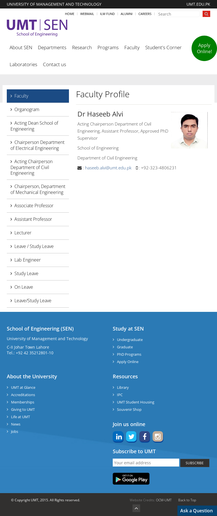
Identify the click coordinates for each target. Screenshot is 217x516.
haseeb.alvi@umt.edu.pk (108, 167)
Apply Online (127, 361)
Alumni (127, 14)
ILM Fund (107, 14)
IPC (120, 394)
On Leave (23, 287)
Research (82, 47)
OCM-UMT (164, 500)
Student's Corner (163, 47)
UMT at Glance (23, 387)
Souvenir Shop (129, 409)
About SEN (21, 47)
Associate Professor (33, 205)
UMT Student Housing (135, 402)
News (15, 424)
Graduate (125, 346)
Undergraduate (130, 339)
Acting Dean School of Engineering (34, 126)
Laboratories (23, 64)
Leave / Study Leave (34, 246)
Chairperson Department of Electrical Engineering (37, 145)
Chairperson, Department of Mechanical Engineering (37, 189)
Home (69, 14)
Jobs (14, 431)
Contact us (54, 64)
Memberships (22, 402)
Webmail (87, 14)
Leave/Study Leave (32, 300)
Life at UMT (20, 416)
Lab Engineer (27, 260)
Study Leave (26, 273)
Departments (52, 47)
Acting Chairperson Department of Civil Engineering (31, 167)
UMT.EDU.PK (198, 4)
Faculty (132, 47)
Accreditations (23, 394)
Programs (108, 47)
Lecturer (22, 233)
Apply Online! (204, 48)
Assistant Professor (33, 219)
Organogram (26, 109)
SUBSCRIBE (195, 463)
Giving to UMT (23, 409)
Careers (144, 14)
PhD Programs (129, 354)
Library (123, 387)
